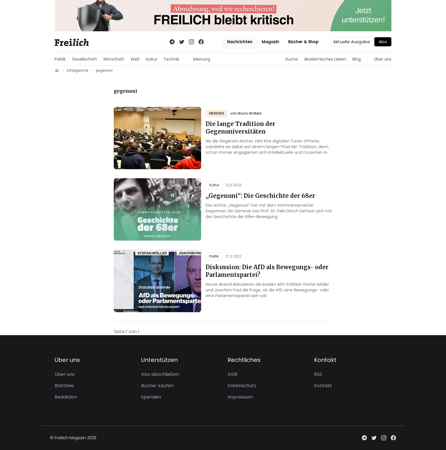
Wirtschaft (113, 59)
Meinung (201, 59)
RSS (318, 374)
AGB (232, 374)
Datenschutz (242, 385)
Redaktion (66, 397)
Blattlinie (64, 385)
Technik (171, 59)
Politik (60, 59)
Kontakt (323, 385)
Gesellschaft (84, 59)
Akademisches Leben (325, 59)
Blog (356, 59)
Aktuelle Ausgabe (351, 42)
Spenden (151, 397)
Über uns (382, 59)
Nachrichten (239, 42)
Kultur (151, 59)
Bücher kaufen (157, 385)
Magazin (270, 42)
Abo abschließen (160, 374)
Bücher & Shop (303, 42)
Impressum (240, 397)
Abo (383, 42)
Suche (291, 59)
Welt (135, 59)
